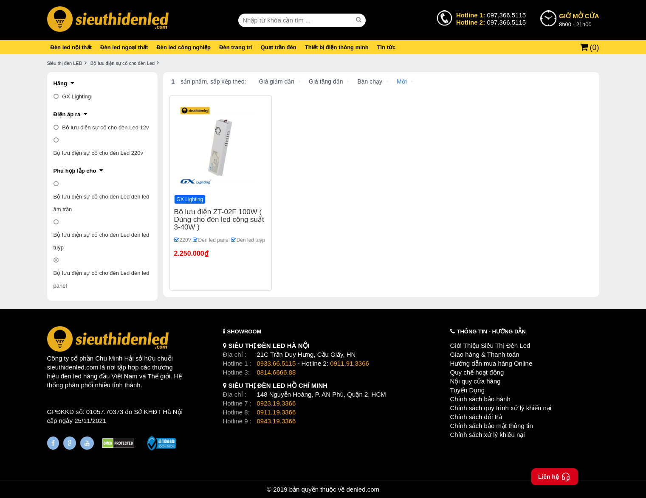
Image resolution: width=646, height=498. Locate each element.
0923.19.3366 (276, 403)
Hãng (61, 83)
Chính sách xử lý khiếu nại (487, 434)
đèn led (71, 376)
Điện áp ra (67, 114)
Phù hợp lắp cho (75, 171)
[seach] (360, 20)
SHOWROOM (244, 331)
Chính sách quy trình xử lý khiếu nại (501, 407)
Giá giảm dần (276, 81)
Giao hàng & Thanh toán (484, 354)
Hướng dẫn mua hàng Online (491, 363)
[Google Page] (69, 443)
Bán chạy (369, 81)
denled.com (362, 489)
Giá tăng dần (326, 81)
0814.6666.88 (276, 372)
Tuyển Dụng (467, 390)
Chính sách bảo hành (480, 399)
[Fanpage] (53, 443)
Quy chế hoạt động (477, 372)
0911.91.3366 (349, 363)
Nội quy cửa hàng (475, 381)
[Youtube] (87, 443)
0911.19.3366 (276, 412)
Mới (402, 81)
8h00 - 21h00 (579, 19)
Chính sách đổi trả (476, 416)
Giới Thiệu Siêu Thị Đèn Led (490, 345)
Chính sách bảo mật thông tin (491, 425)
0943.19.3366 (276, 421)
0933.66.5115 (276, 363)
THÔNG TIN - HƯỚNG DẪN (491, 331)
